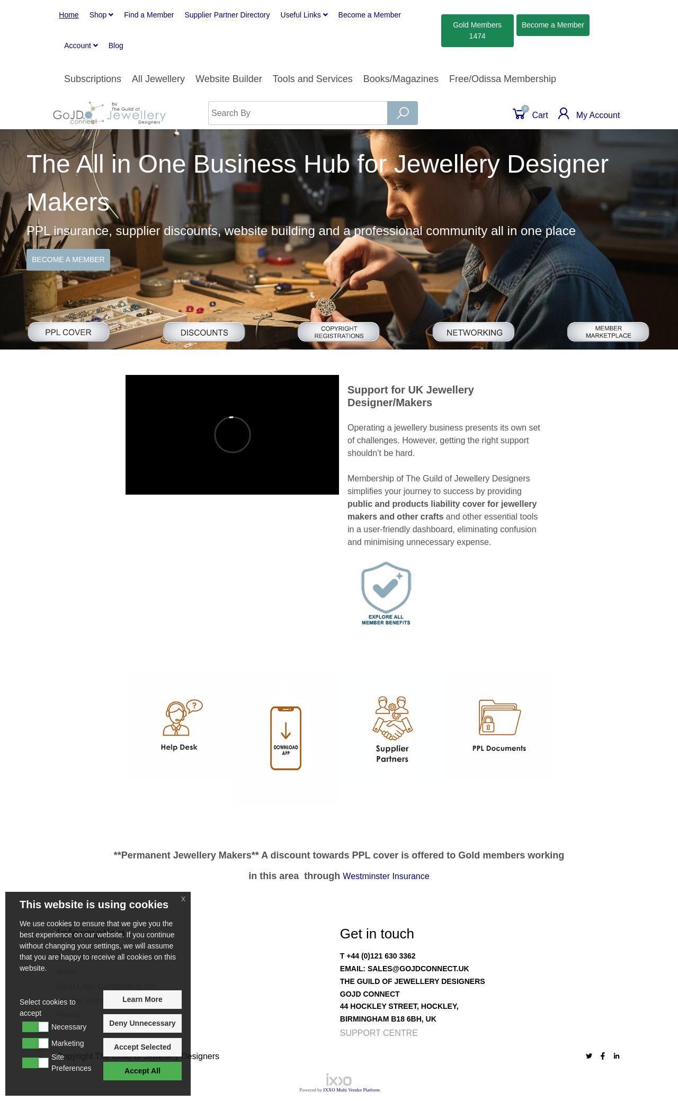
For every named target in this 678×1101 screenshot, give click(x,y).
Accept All (142, 1071)
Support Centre (379, 1032)
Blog (116, 45)
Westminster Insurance (386, 876)
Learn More (142, 999)
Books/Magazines (401, 79)
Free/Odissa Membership (502, 79)
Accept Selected (142, 1047)
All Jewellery (158, 79)
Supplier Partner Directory (227, 15)
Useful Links (303, 15)
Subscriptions (92, 79)
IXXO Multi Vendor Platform (351, 1090)
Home (68, 15)
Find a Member (149, 15)
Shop (102, 15)
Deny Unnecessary (142, 1023)
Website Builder (228, 79)
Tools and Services (313, 79)
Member (369, 15)
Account (80, 45)
